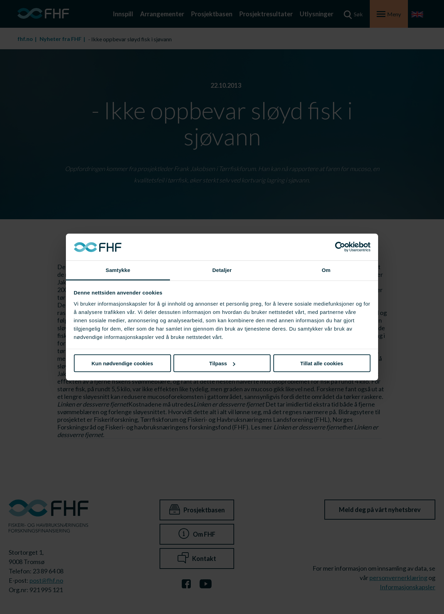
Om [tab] (326, 270)
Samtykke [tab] (118, 270)
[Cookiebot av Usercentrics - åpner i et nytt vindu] (340, 247)
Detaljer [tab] (222, 270)
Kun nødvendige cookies (122, 363)
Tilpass (222, 363)
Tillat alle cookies (321, 363)
